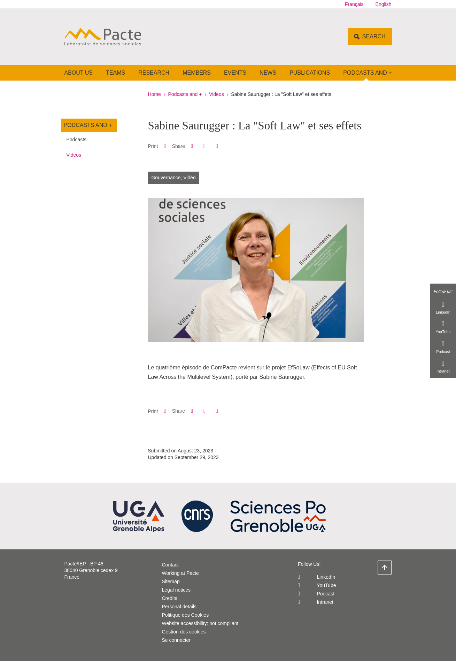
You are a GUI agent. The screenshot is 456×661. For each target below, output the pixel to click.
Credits (169, 598)
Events (235, 73)
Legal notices (176, 590)
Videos (216, 94)
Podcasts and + (367, 73)
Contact (170, 565)
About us (78, 73)
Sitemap (171, 581)
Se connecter (176, 640)
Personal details (179, 606)
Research (153, 73)
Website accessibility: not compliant (200, 623)
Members (197, 73)
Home (154, 94)
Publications (309, 73)
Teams (115, 73)
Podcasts (77, 139)
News (268, 73)
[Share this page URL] (216, 146)
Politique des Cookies (185, 615)
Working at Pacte (180, 573)
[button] (191, 146)
